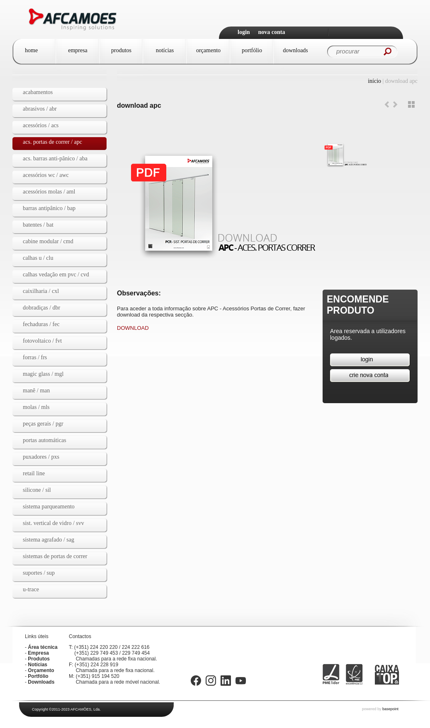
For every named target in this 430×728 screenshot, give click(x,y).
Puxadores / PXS (41, 457)
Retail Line (34, 473)
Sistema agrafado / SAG (48, 540)
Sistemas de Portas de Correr (55, 556)
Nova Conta (271, 32)
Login (244, 32)
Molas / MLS (36, 407)
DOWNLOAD (133, 328)
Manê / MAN (36, 390)
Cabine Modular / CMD (48, 241)
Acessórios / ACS (40, 125)
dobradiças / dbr (41, 308)
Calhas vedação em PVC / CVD (56, 274)
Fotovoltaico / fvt (42, 341)
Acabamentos (38, 92)
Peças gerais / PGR (43, 424)
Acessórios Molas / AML (49, 192)
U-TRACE (31, 589)
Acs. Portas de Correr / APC (52, 142)
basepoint (390, 709)
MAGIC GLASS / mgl (43, 374)
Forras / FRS (35, 357)
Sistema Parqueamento (49, 506)
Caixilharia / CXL (41, 291)
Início (374, 81)
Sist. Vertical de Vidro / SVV (53, 523)
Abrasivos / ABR (40, 109)
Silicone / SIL (37, 490)
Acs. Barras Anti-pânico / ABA (55, 158)
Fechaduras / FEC (41, 324)
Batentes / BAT (38, 225)
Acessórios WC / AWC (46, 175)
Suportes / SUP (39, 573)
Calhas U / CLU (38, 258)
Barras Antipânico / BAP (49, 208)
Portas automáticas (44, 440)
